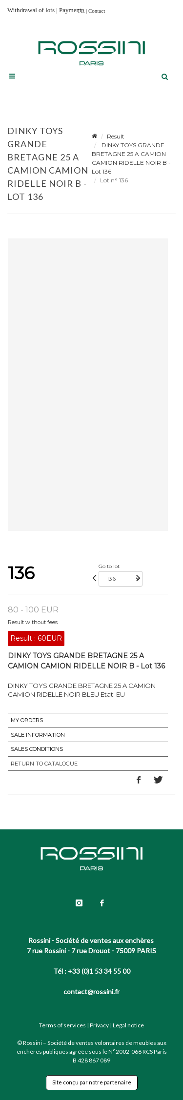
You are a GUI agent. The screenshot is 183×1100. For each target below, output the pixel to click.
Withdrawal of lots (31, 10)
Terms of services (62, 1025)
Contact (96, 11)
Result (115, 136)
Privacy (99, 1025)
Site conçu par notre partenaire (91, 1082)
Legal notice (128, 1025)
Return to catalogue (44, 763)
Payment (70, 10)
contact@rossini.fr (91, 991)
